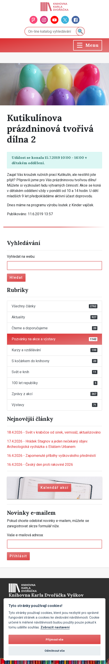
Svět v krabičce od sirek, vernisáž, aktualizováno (54, 432)
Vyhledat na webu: (21, 256)
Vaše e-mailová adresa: (25, 535)
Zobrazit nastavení (55, 627)
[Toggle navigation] (87, 45)
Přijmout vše (54, 639)
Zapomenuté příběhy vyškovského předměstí (51, 455)
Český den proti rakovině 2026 (40, 464)
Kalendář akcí (54, 487)
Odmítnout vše (55, 650)
